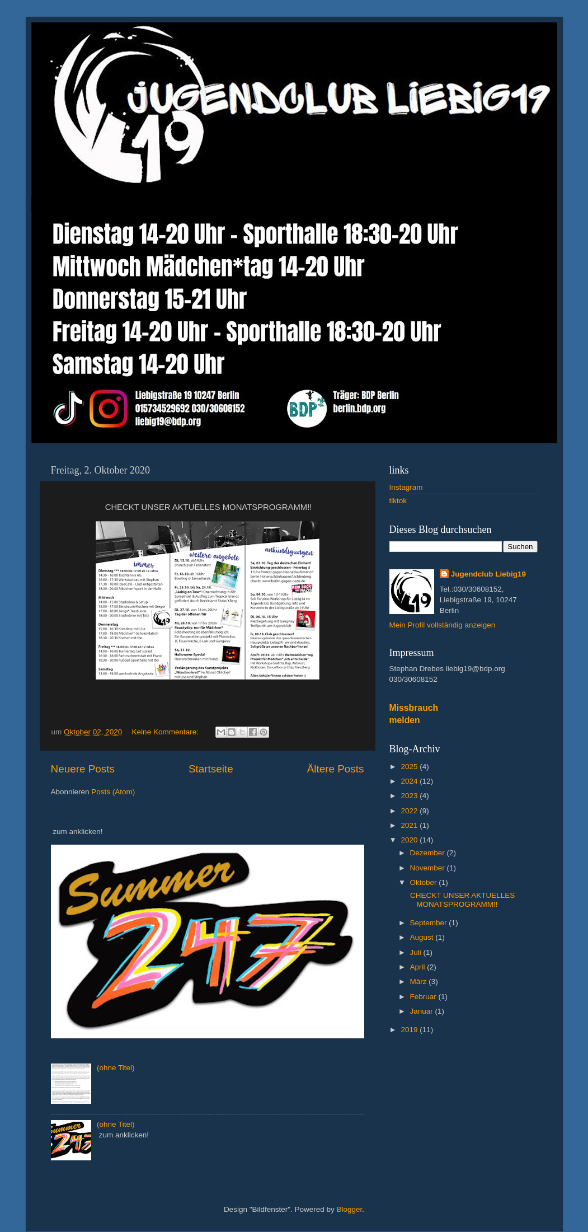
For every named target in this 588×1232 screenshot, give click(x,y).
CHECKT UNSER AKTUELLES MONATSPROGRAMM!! (461, 899)
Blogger (350, 1209)
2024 (410, 781)
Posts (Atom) (113, 792)
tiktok (398, 500)
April (418, 967)
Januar (422, 1011)
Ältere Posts (335, 769)
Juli (417, 952)
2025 (410, 766)
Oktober (424, 882)
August (423, 937)
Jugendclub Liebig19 (488, 574)
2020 (410, 840)
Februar (424, 996)
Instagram (406, 487)
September (429, 923)
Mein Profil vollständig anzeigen (442, 625)
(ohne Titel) (116, 1068)
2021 (410, 825)
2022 (410, 811)
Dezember (428, 853)
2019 (410, 1029)
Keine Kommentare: (166, 732)
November (428, 868)
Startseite (211, 769)
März (419, 981)
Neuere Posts (83, 769)
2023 (410, 795)
